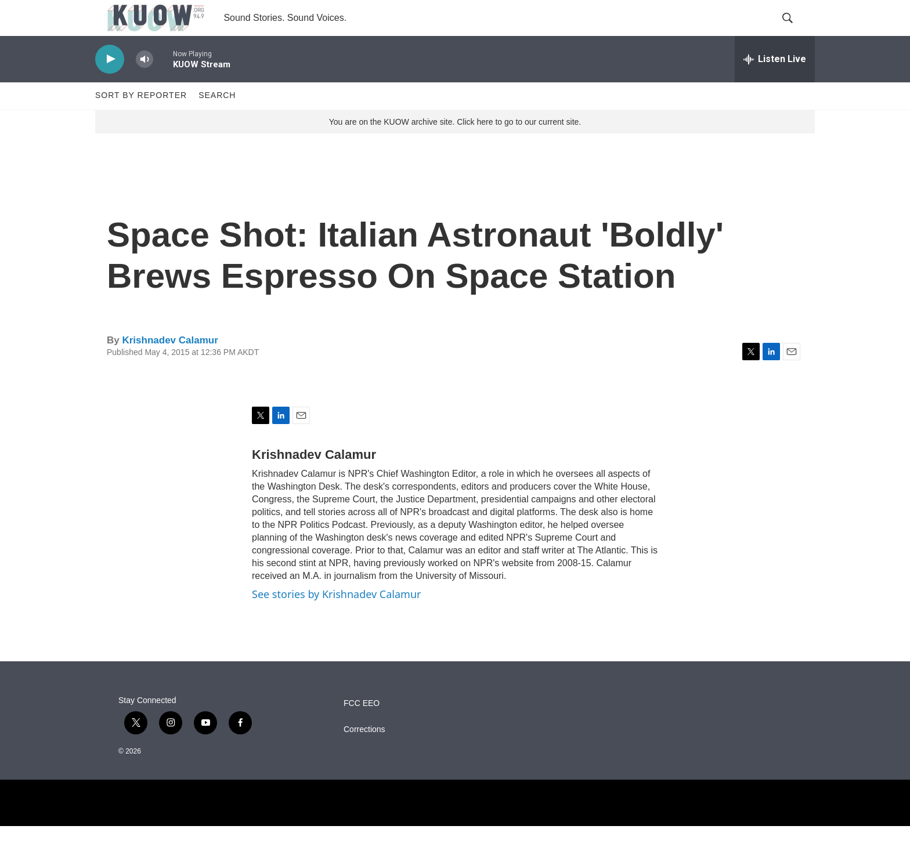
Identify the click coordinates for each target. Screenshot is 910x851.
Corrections (364, 754)
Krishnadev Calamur (170, 365)
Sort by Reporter (141, 120)
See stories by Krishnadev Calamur (336, 620)
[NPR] (455, 827)
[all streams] (775, 84)
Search (217, 120)
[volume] (144, 84)
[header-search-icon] (796, 31)
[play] (109, 84)
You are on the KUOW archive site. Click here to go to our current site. (455, 146)
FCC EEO (362, 728)
